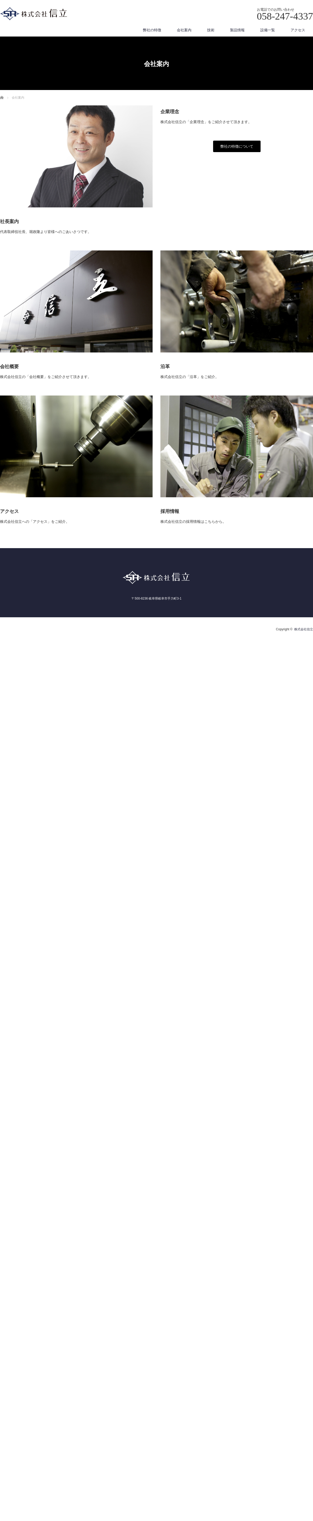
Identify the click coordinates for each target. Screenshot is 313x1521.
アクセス (298, 30)
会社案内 (184, 30)
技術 (210, 30)
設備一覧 (267, 30)
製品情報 (237, 30)
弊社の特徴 (152, 30)
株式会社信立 (303, 629)
